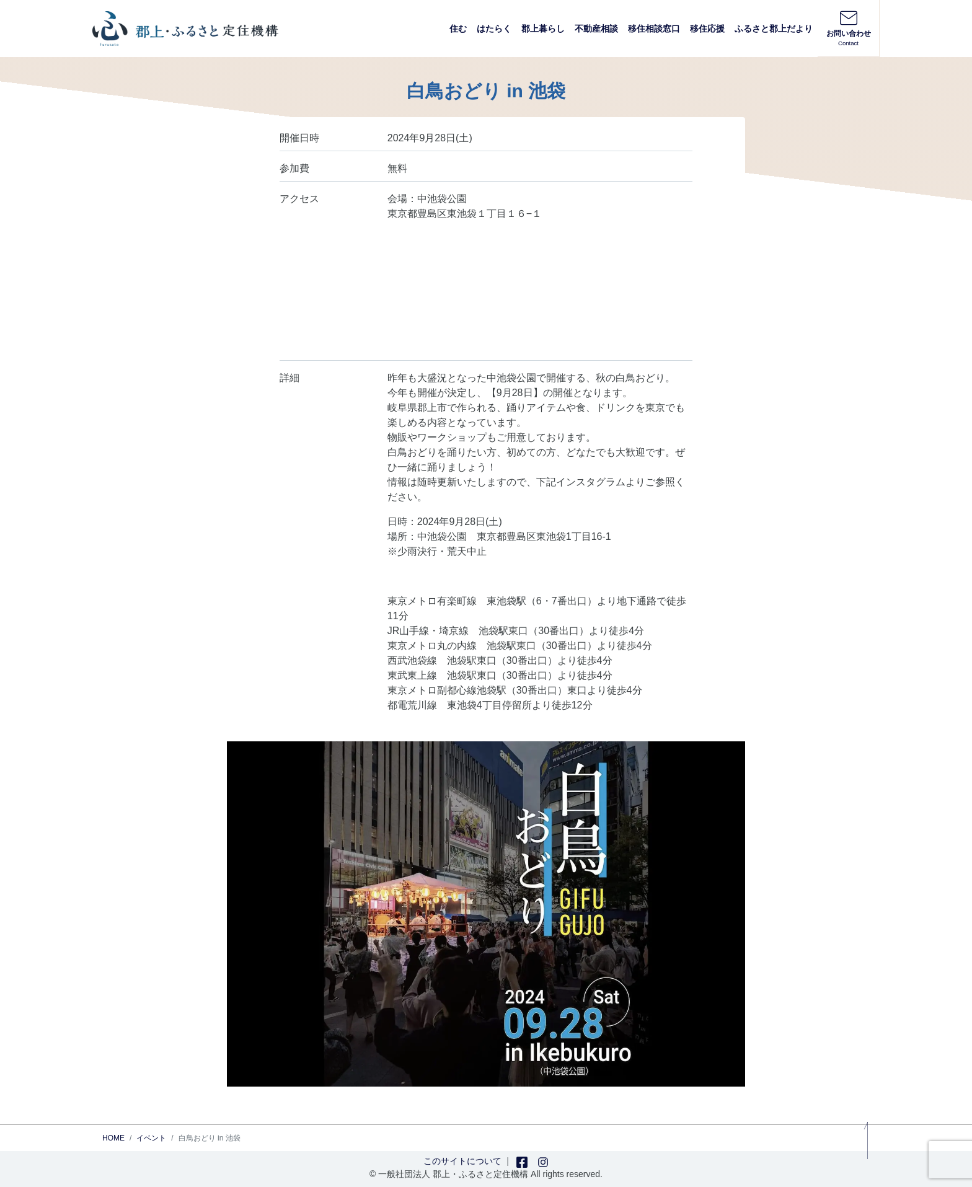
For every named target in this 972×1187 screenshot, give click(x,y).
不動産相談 (596, 28)
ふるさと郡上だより (774, 28)
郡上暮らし (543, 28)
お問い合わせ (848, 28)
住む (458, 28)
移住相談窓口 (654, 28)
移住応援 (707, 28)
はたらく (494, 28)
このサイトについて (462, 1161)
